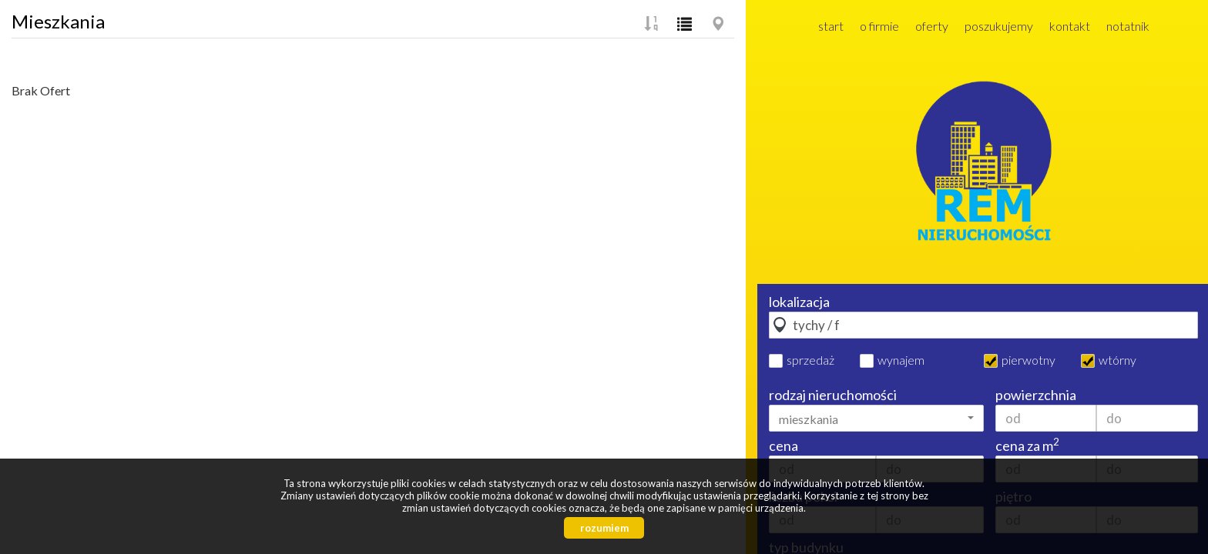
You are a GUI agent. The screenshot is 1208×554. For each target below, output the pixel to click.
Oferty (931, 25)
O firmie (879, 25)
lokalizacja (799, 301)
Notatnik (1127, 25)
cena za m (1027, 445)
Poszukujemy (999, 25)
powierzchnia (1035, 395)
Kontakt (1069, 25)
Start (831, 25)
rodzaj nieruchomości (833, 395)
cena (783, 445)
